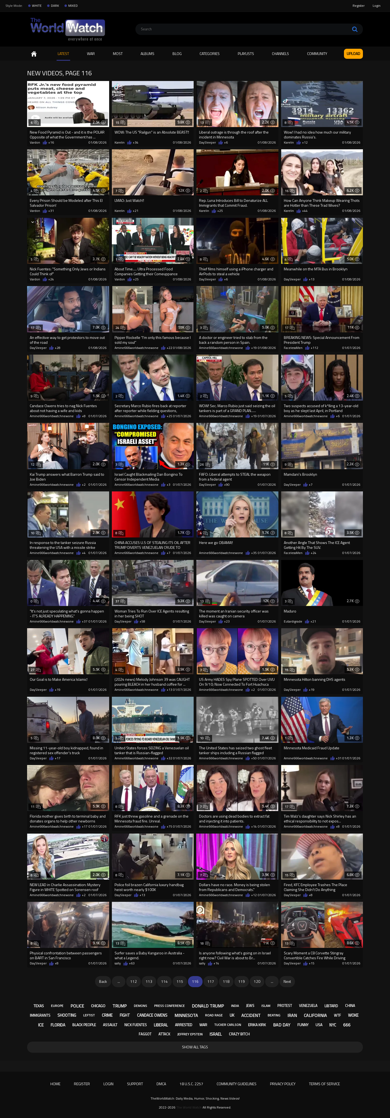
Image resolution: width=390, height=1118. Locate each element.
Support (135, 1084)
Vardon (35, 142)
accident (251, 1015)
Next (287, 981)
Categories (210, 53)
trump (119, 1006)
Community (317, 53)
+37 (84, 621)
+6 (226, 142)
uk (232, 1015)
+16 (51, 142)
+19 (254, 348)
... (119, 981)
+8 (84, 416)
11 (36, 806)
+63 (132, 963)
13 (205, 122)
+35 (254, 553)
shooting (66, 1015)
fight (125, 1015)
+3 (168, 485)
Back (103, 981)
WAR (91, 53)
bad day (281, 1025)
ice (41, 1025)
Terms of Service (324, 1084)
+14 (254, 826)
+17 (57, 758)
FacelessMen (293, 348)
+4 (84, 553)
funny (302, 1025)
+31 (51, 211)
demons (140, 1005)
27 (36, 669)
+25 (220, 211)
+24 (51, 279)
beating (274, 1015)
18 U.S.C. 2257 (191, 1084)
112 (133, 981)
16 (290, 190)
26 (205, 464)
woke (353, 1015)
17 (36, 327)
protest (284, 1005)
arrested (183, 1025)
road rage (214, 1015)
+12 (305, 142)
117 (210, 981)
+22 (169, 348)
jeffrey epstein (190, 1034)
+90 (227, 485)
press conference (169, 1005)
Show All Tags (195, 1047)
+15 (311, 963)
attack (164, 1034)
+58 (142, 621)
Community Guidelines (236, 1084)
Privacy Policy (282, 1084)
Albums (147, 53)
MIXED (73, 6)
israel (216, 1034)
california (315, 1015)
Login (377, 5)
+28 (57, 348)
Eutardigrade (293, 621)
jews (250, 1005)
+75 (169, 826)
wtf (337, 1015)
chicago (98, 1006)
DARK (55, 6)
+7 (311, 485)
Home (34, 54)
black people (84, 1025)
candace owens (152, 1015)
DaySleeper (207, 142)
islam (265, 1005)
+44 (305, 211)
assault (110, 1025)
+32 (169, 758)
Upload (353, 53)
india (235, 1005)
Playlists (246, 53)
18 (205, 943)
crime (107, 1015)
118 (226, 981)
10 (36, 533)
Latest (63, 53)
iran (292, 1015)
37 (120, 601)
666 (346, 1025)
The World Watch (189, 1107)
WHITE (37, 6)
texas (39, 1006)
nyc (332, 1025)
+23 (227, 621)
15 (120, 122)
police (77, 1006)
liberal (161, 1025)
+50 (254, 758)
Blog (177, 53)
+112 (314, 348)
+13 (311, 279)
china (350, 1005)
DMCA (161, 1084)
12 (36, 464)
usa (319, 1025)
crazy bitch (239, 1034)
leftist (89, 1015)
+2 (84, 485)
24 (120, 327)
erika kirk (257, 1025)
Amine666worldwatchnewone (136, 348)
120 (257, 981)
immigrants (40, 1015)
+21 (135, 211)
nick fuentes (135, 1025)
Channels (280, 53)
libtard (331, 1006)
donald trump (208, 1006)
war (203, 1025)
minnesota (186, 1015)
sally (118, 963)
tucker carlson (227, 1024)
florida (58, 1025)
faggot (145, 1034)
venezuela (308, 1005)
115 (180, 981)
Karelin (120, 142)
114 (164, 981)
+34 (135, 142)
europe (57, 1005)
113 (149, 981)
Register (359, 5)
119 (241, 981)
